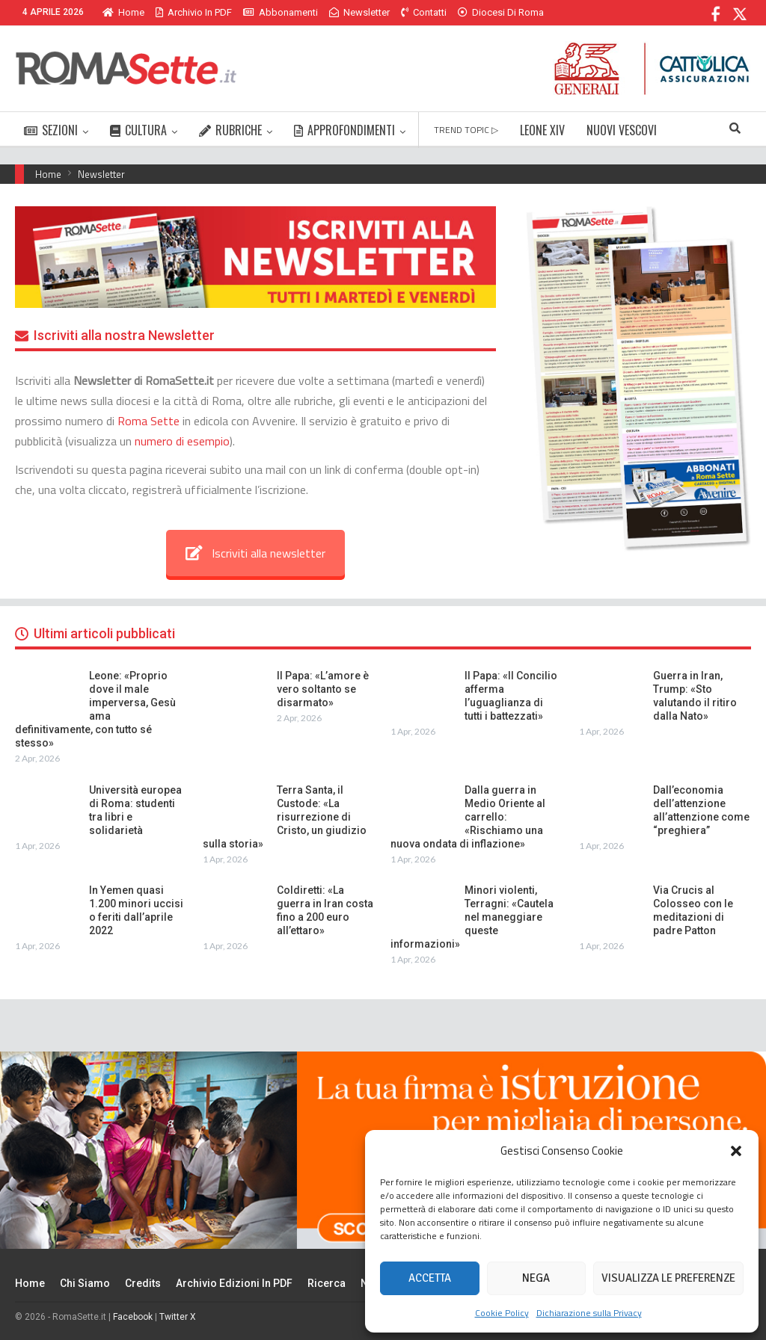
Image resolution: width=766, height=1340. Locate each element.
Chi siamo (85, 1283)
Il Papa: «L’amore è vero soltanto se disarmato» (323, 689)
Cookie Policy (502, 1313)
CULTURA (138, 130)
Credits (143, 1283)
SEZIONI (51, 130)
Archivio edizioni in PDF (234, 1283)
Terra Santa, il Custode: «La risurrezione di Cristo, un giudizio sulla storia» (285, 817)
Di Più (474, 12)
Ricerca (326, 1283)
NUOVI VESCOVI (621, 130)
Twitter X (177, 1317)
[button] (736, 1150)
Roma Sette (148, 421)
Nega (536, 1278)
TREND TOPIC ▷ (466, 130)
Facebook (133, 1317)
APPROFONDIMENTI (344, 130)
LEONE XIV (542, 130)
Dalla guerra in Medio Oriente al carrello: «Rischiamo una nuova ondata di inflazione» (467, 817)
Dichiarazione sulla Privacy (589, 1313)
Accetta (429, 1278)
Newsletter (359, 12)
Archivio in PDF (194, 12)
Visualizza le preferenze (668, 1278)
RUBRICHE (230, 130)
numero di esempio (182, 441)
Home (123, 12)
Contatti (424, 12)
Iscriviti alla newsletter (255, 553)
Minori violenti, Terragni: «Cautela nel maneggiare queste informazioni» (472, 917)
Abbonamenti (280, 12)
